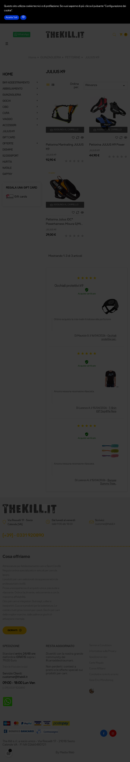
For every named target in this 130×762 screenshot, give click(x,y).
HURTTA (7, 162)
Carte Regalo (96, 663)
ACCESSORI (9, 125)
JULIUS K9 (9, 131)
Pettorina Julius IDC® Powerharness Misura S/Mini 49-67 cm (64, 222)
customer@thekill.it (105, 524)
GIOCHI (7, 101)
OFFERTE (8, 144)
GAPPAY (7, 174)
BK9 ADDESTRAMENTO (16, 83)
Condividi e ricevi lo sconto (103, 674)
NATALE (7, 168)
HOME (8, 74)
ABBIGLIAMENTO (12, 89)
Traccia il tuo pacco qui (15, 667)
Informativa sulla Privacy (102, 651)
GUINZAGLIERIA (12, 95)
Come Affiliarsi (97, 669)
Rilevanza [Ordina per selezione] (105, 86)
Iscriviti (12, 630)
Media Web (67, 752)
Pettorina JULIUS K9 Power (107, 144)
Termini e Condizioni (100, 645)
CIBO (5, 107)
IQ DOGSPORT (10, 156)
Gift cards (20, 196)
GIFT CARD (9, 137)
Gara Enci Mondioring (101, 680)
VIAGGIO (7, 119)
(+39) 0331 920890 (14, 688)
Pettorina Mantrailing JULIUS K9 (65, 147)
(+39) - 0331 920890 (23, 535)
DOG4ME (8, 150)
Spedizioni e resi (98, 657)
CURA (6, 113)
